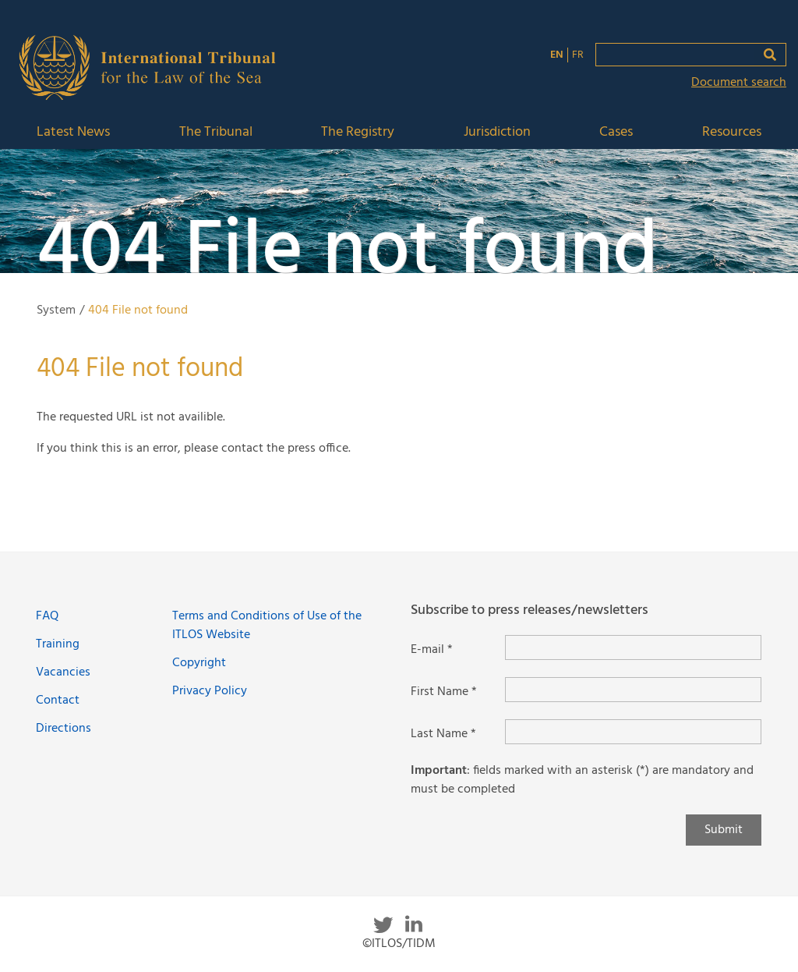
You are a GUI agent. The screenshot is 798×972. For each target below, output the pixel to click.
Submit (723, 830)
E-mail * (432, 650)
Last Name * (443, 734)
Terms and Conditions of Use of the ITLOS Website (267, 625)
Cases (616, 133)
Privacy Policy (209, 691)
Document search (738, 82)
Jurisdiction (497, 133)
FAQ (47, 616)
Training (57, 644)
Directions (63, 728)
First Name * (444, 692)
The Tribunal (215, 133)
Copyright (199, 663)
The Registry (357, 133)
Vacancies (63, 672)
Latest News (73, 133)
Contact (57, 700)
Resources (731, 133)
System (56, 310)
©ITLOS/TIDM (399, 944)
